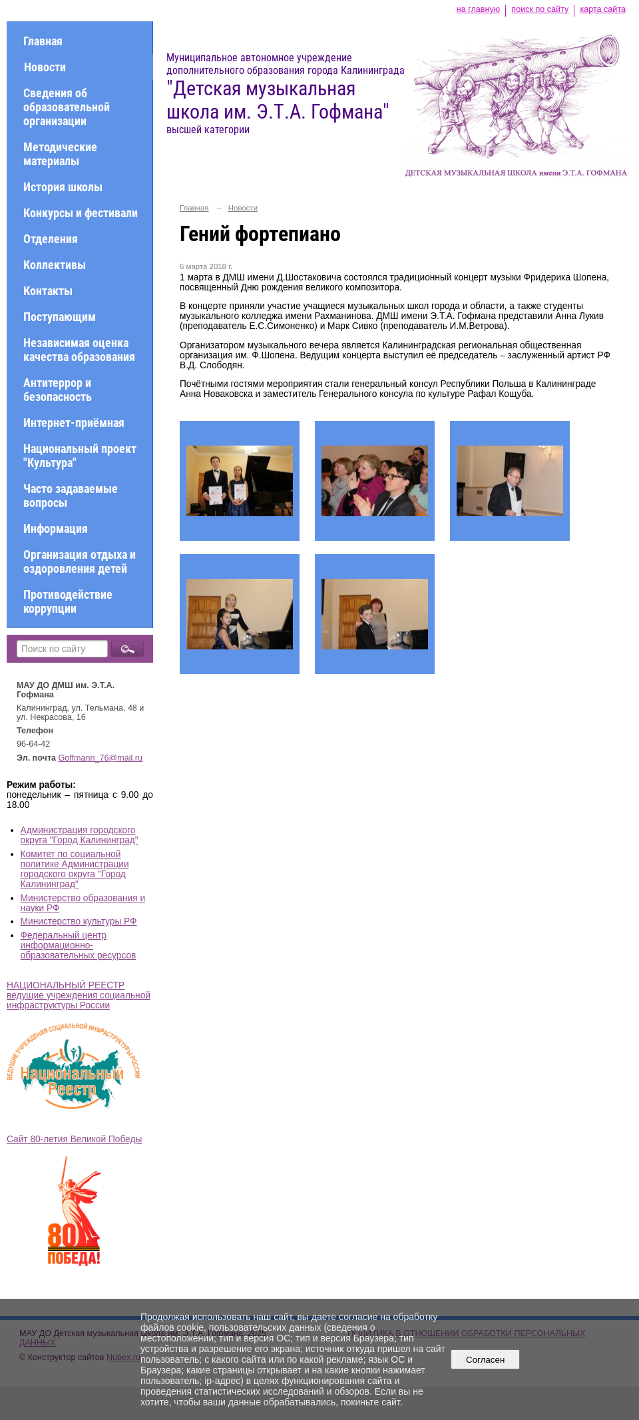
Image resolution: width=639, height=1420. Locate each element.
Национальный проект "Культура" (79, 456)
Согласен (485, 1360)
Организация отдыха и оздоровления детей (79, 561)
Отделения (50, 239)
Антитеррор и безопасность (57, 390)
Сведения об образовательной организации (66, 107)
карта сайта (603, 9)
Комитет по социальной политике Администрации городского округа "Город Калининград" (75, 869)
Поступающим (59, 317)
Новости (45, 67)
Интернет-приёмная (73, 423)
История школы (63, 187)
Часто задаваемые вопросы (70, 496)
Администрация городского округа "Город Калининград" (79, 835)
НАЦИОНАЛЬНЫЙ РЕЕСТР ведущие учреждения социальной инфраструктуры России (78, 995)
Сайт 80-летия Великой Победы (74, 1139)
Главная (43, 41)
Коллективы (54, 265)
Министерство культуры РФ (79, 921)
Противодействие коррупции (67, 601)
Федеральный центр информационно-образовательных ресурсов (78, 945)
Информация (55, 528)
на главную (478, 9)
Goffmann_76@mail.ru (101, 758)
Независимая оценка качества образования (79, 350)
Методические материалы (60, 154)
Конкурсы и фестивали (80, 213)
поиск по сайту (539, 9)
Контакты (48, 291)
